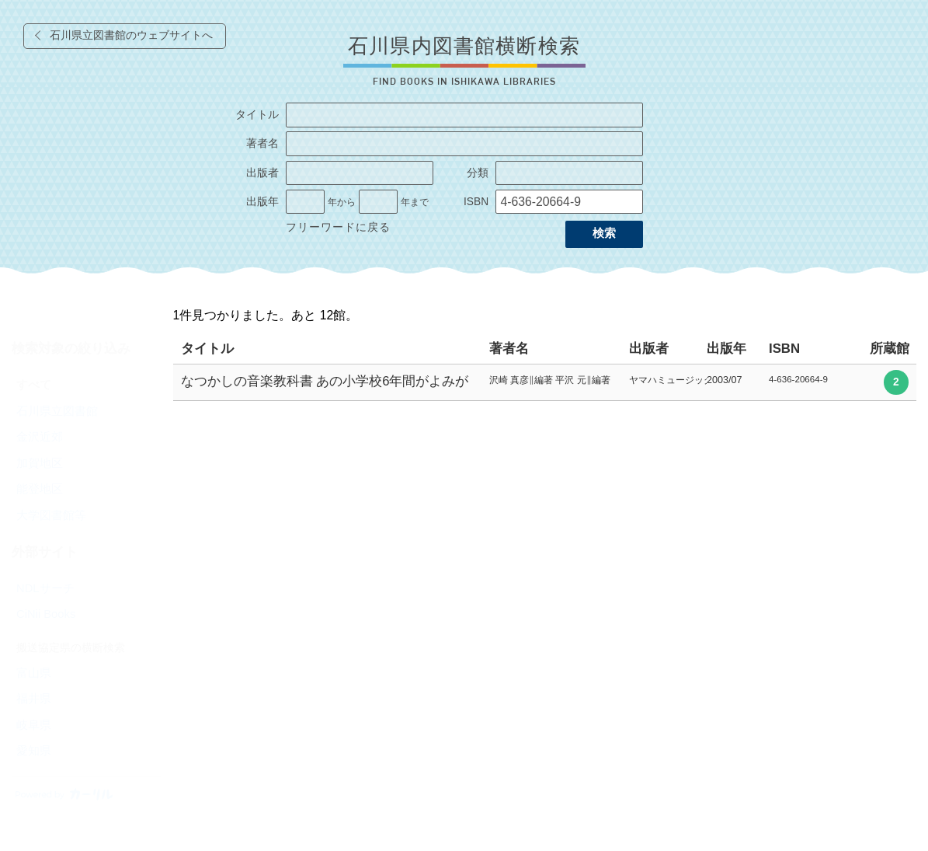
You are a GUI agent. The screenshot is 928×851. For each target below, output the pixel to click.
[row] (545, 382)
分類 (477, 173)
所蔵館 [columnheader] (889, 348)
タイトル (257, 114)
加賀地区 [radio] (39, 463)
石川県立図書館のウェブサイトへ (131, 35)
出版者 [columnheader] (649, 348)
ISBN (476, 202)
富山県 (33, 673)
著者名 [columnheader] (509, 348)
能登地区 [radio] (39, 489)
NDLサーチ (45, 588)
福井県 (33, 698)
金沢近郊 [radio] (39, 437)
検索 (604, 233)
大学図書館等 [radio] (51, 515)
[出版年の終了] (378, 202)
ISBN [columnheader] (784, 348)
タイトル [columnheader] (207, 348)
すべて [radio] (33, 384)
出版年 (262, 202)
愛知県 (33, 751)
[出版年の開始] (305, 202)
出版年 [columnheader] (726, 348)
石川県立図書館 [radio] (57, 411)
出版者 (262, 173)
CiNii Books (45, 614)
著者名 (262, 143)
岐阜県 (33, 725)
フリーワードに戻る (338, 227)
